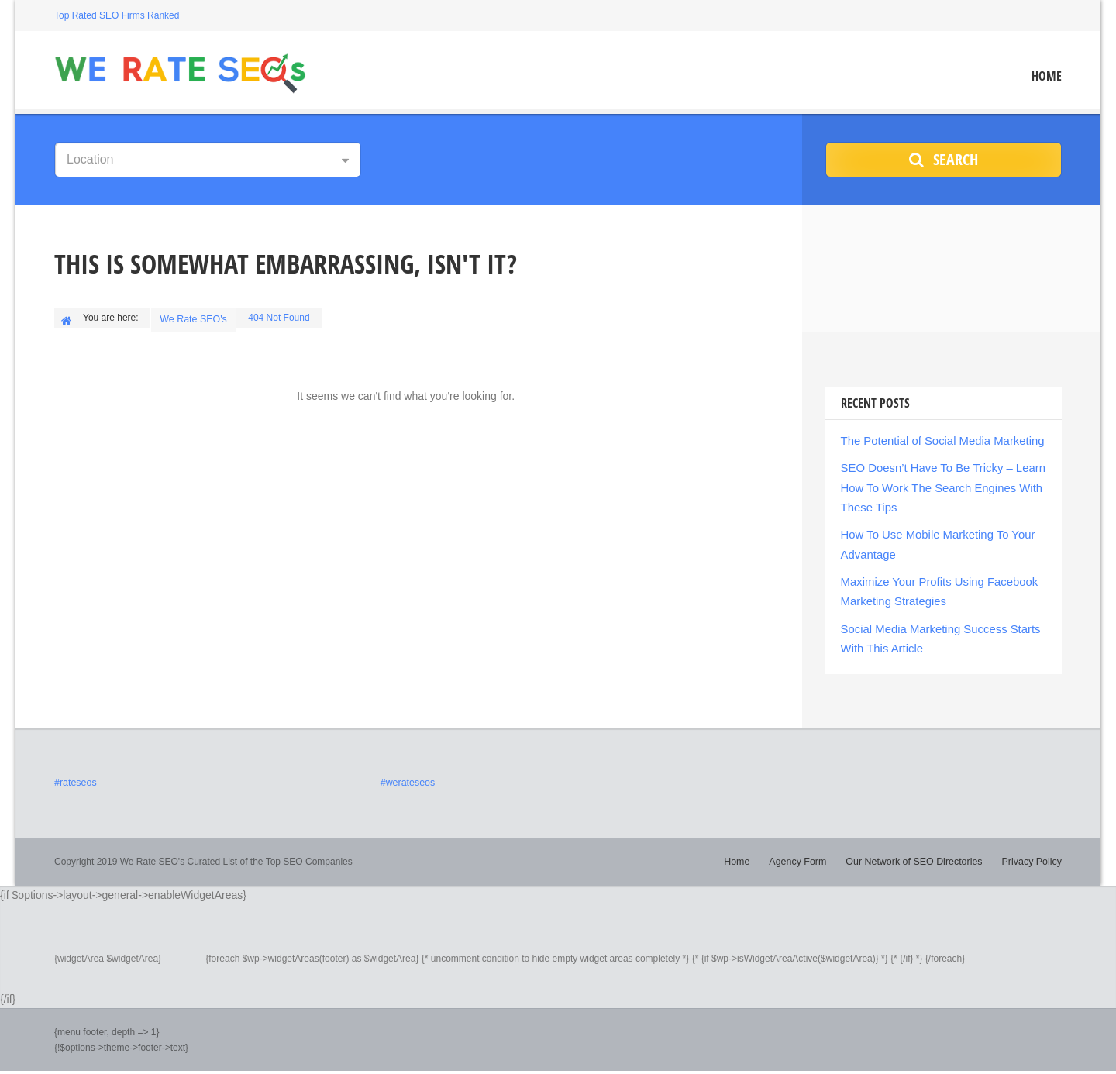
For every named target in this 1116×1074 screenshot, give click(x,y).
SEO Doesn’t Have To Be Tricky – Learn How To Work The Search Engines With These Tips (937, 482)
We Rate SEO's (195, 317)
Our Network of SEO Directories (918, 847)
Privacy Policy (1033, 847)
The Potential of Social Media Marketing (936, 437)
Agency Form (805, 847)
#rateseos (74, 768)
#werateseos (407, 768)
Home (1047, 76)
